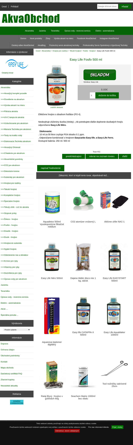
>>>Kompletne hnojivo (10, 195)
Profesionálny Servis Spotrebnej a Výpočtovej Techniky (105, 45)
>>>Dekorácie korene (10, 171)
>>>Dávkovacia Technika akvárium (16, 141)
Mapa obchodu (7, 368)
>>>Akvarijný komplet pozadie (14, 93)
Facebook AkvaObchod (86, 38)
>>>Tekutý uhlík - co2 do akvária (15, 207)
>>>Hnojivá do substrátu (11, 243)
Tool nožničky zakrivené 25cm (114, 385)
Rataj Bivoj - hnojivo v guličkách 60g (52, 397)
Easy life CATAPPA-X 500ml (83, 333)
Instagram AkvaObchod (109, 38)
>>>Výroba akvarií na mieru (13, 105)
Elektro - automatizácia (105, 31)
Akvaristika (46, 51)
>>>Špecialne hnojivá (10, 201)
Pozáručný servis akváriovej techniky (64, 45)
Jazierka (42, 31)
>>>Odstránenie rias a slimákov (14, 255)
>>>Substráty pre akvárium (12, 177)
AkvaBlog (42, 45)
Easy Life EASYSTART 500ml (114, 279)
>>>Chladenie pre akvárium (13, 153)
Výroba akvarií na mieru (63, 38)
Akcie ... (4, 309)
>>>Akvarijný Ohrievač (10, 147)
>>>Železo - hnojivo (9, 219)
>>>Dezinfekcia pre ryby (11, 273)
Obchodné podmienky (10, 355)
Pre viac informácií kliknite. (98, 427)
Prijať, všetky (117, 427)
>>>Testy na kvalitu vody (11, 135)
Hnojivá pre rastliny (59, 51)
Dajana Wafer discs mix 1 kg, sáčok (83, 279)
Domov (23, 38)
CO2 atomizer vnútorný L (83, 221)
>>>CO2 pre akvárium (10, 165)
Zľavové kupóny (7, 379)
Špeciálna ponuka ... (9, 315)
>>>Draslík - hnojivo (9, 231)
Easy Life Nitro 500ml (52, 278)
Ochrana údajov (7, 350)
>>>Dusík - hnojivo (9, 237)
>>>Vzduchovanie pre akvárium (14, 123)
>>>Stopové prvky (8, 213)
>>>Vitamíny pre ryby (10, 267)
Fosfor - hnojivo (89, 51)
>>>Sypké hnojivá (8, 249)
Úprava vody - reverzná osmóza (77, 31)
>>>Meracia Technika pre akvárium (16, 129)
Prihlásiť (15, 6)
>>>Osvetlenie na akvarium (13, 99)
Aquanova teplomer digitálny (52, 343)
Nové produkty (36, 38)
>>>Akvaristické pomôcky (12, 159)
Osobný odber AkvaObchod (23, 45)
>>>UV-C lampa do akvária (12, 117)
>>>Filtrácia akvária (9, 111)
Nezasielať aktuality (9, 386)
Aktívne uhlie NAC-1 (114, 221)
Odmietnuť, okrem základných (67, 431)
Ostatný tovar (7, 73)
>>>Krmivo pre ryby (9, 261)
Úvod (4, 6)
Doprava (4, 344)
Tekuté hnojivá (75, 51)
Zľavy (48, 38)
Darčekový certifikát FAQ (11, 373)
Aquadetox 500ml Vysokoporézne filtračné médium (52, 224)
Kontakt (4, 362)
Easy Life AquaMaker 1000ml (114, 333)
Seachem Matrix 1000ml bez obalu (83, 397)
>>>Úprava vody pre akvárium (14, 279)
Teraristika (55, 31)
